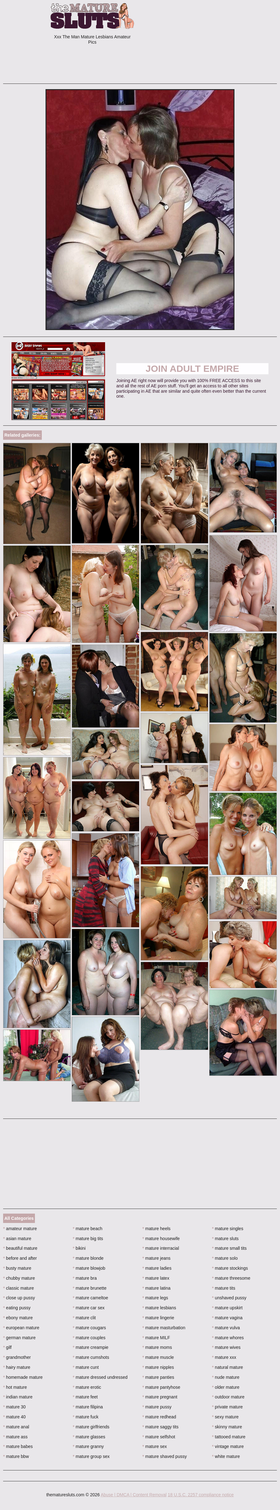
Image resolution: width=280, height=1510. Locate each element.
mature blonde (88, 1258)
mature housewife (161, 1238)
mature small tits (229, 1248)
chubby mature (19, 1278)
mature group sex (91, 1456)
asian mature (17, 1238)
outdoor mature (228, 1396)
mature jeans (156, 1258)
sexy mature (225, 1416)
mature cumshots (91, 1357)
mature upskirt (227, 1307)
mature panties (158, 1377)
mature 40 (14, 1416)
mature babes (18, 1446)
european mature (21, 1327)
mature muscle (158, 1357)
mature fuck (85, 1416)
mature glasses (89, 1436)
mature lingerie (158, 1317)
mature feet (85, 1396)
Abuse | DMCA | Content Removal (134, 1494)
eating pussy (17, 1307)
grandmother (17, 1357)
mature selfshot (158, 1436)
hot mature (15, 1387)
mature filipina (88, 1406)
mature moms (157, 1347)
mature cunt (86, 1367)
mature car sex (88, 1307)
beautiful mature (20, 1248)
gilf (7, 1347)
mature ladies (156, 1268)
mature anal (16, 1426)
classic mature (18, 1288)
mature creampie (90, 1347)
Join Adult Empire (192, 368)
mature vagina (227, 1317)
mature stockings (230, 1268)
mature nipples (158, 1367)
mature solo (225, 1258)
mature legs (155, 1297)
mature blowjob (89, 1268)
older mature (225, 1387)
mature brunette (89, 1288)
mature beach (87, 1228)
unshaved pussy (229, 1297)
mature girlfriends (91, 1426)
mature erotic (87, 1387)
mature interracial (160, 1248)
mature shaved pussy (164, 1456)
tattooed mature (228, 1436)
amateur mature (20, 1228)
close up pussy (19, 1297)
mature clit (84, 1317)
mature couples (89, 1337)
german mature (19, 1337)
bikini (79, 1248)
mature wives (226, 1347)
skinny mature (227, 1426)
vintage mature (228, 1446)
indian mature (17, 1396)
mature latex (155, 1278)
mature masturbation (164, 1327)
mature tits (223, 1288)
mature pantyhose (161, 1387)
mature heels (156, 1228)
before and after (20, 1258)
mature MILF (156, 1337)
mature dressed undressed (100, 1377)
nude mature (225, 1377)
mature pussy (156, 1406)
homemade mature (23, 1377)
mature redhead (159, 1416)
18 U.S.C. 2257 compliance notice (201, 1494)
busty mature (17, 1268)
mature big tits (88, 1238)
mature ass (15, 1436)
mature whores (228, 1337)
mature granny (88, 1446)
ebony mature (18, 1317)
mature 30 (14, 1406)
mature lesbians (159, 1307)
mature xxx (224, 1357)
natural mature (227, 1367)
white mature (226, 1456)
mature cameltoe (90, 1297)
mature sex (154, 1446)
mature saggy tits (160, 1426)
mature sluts (225, 1238)
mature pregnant (159, 1396)
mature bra (85, 1278)
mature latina (156, 1288)
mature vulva (226, 1327)
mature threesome (231, 1278)
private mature (227, 1406)
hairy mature (16, 1367)
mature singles (227, 1228)
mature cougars (89, 1327)
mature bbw (16, 1456)
